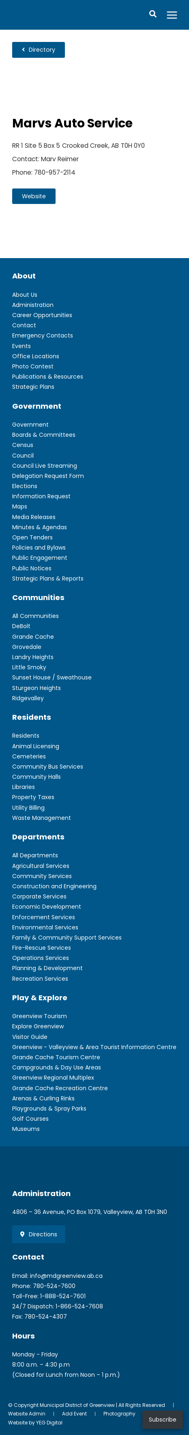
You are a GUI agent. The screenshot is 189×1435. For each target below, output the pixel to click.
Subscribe (162, 1419)
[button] (153, 15)
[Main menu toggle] (172, 15)
